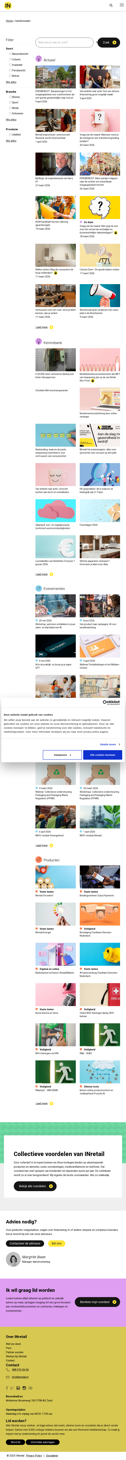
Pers (8, 1348)
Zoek (106, 42)
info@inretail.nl (20, 1377)
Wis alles (11, 82)
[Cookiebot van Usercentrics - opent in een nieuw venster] (108, 702)
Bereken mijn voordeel (94, 1302)
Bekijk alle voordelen (32, 1242)
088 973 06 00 (20, 1370)
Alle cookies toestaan (102, 754)
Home (9, 21)
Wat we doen (13, 1344)
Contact (10, 1361)
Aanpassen (62, 754)
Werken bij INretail (16, 1356)
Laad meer (42, 327)
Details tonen (108, 744)
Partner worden (14, 1352)
